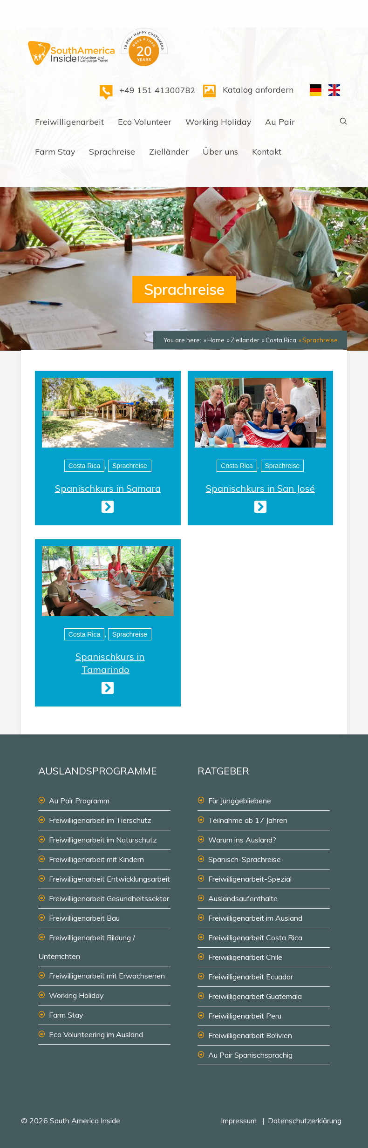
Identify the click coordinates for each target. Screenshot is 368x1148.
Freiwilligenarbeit (69, 121)
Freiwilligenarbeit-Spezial (250, 878)
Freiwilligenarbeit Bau (84, 918)
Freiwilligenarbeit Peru (244, 1015)
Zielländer (169, 151)
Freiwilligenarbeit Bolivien (250, 1035)
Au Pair (280, 121)
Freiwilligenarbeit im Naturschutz (103, 839)
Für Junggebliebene (239, 800)
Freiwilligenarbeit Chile (245, 957)
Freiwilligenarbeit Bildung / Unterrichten (86, 947)
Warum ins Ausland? (242, 839)
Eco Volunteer (144, 121)
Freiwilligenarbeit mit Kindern (96, 859)
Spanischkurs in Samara (108, 488)
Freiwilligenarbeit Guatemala (255, 996)
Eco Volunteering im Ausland (96, 1034)
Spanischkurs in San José (260, 488)
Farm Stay (55, 151)
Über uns (220, 151)
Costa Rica (84, 465)
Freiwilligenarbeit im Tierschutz (100, 820)
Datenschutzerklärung (304, 1120)
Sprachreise (112, 151)
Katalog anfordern (258, 89)
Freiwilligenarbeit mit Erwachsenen (107, 975)
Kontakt (266, 151)
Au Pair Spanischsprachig (250, 1055)
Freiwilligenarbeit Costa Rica (255, 937)
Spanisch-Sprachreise (244, 859)
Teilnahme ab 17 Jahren (247, 820)
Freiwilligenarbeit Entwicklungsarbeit (109, 878)
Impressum (239, 1120)
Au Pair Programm (79, 800)
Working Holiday (218, 121)
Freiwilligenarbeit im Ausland (255, 918)
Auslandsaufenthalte (243, 898)
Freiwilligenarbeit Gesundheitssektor (109, 898)
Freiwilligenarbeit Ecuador (250, 976)
